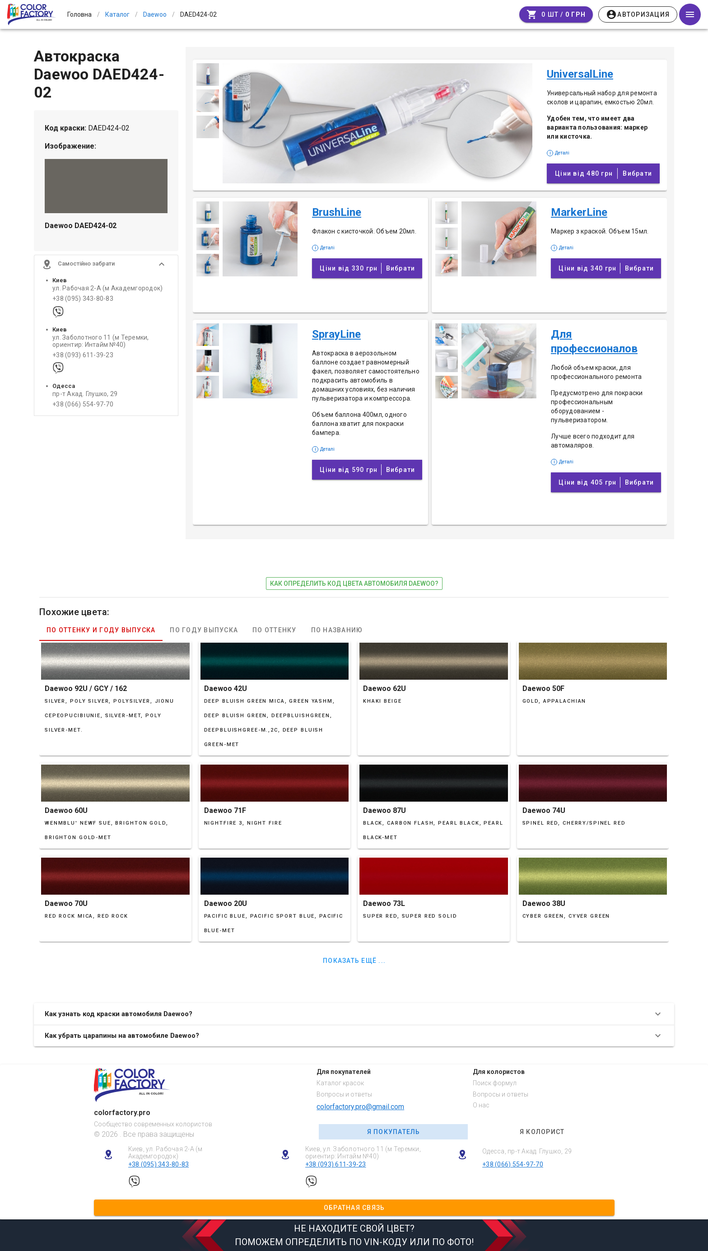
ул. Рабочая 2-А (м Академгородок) (107, 288)
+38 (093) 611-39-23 (82, 355)
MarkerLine (579, 212)
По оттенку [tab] (274, 630)
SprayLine (336, 334)
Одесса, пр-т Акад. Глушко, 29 (527, 1151)
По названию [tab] (337, 630)
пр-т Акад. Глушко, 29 (84, 394)
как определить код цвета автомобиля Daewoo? (354, 583)
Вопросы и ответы (344, 1094)
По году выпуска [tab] (204, 630)
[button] (106, 264)
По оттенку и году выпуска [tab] (101, 630)
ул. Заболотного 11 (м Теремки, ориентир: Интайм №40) (100, 341)
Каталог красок (340, 1083)
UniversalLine (580, 74)
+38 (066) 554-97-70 (82, 404)
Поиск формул (495, 1083)
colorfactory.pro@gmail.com (360, 1106)
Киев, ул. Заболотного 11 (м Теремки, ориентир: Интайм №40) (363, 1152)
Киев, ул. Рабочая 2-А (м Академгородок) (165, 1152)
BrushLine (336, 212)
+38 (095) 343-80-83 (82, 298)
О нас (481, 1105)
